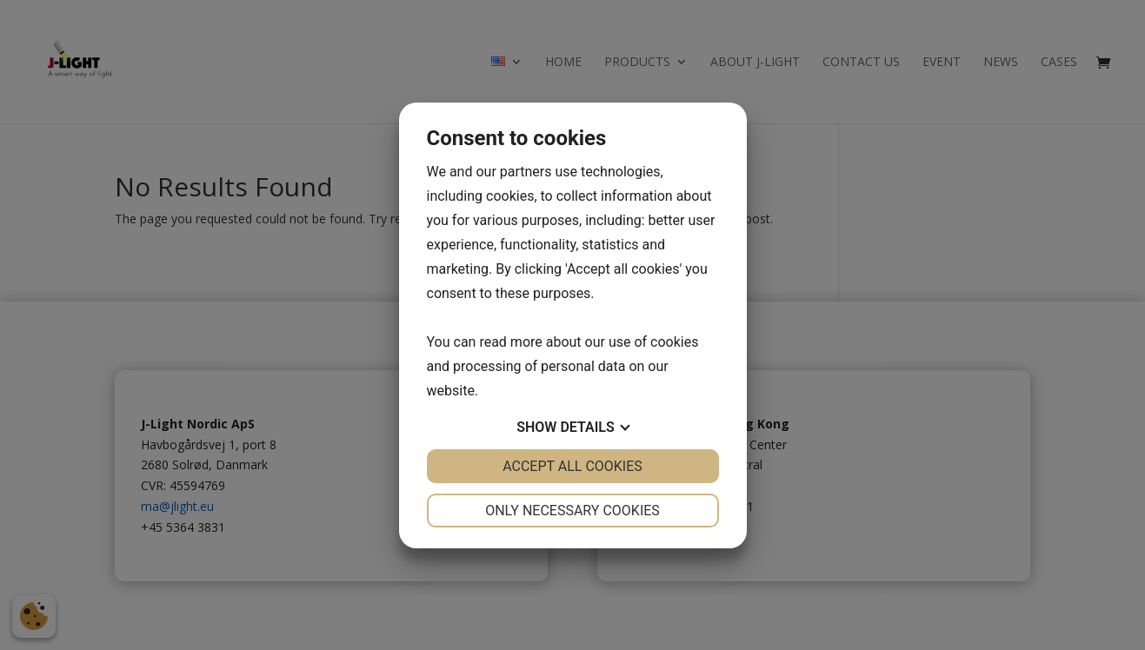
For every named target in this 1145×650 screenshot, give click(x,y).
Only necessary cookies (572, 510)
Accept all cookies (572, 466)
